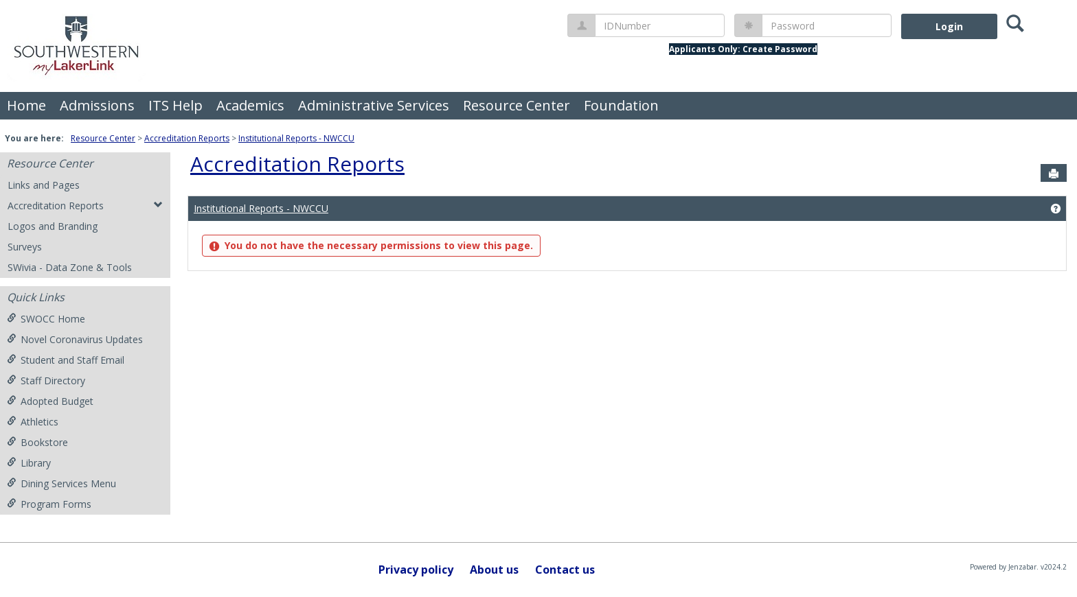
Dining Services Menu (61, 483)
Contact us (565, 569)
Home (26, 105)
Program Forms (49, 504)
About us (494, 569)
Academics (250, 105)
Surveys (25, 246)
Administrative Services (373, 105)
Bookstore (37, 442)
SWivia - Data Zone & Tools (70, 267)
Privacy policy (415, 569)
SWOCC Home (46, 318)
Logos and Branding (53, 226)
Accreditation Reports (186, 138)
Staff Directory (46, 380)
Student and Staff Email (65, 359)
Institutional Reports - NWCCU (296, 138)
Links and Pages (44, 184)
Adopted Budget (50, 401)
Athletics (32, 421)
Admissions (97, 105)
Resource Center (516, 105)
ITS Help (175, 105)
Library (29, 462)
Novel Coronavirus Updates (75, 339)
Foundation (621, 105)
